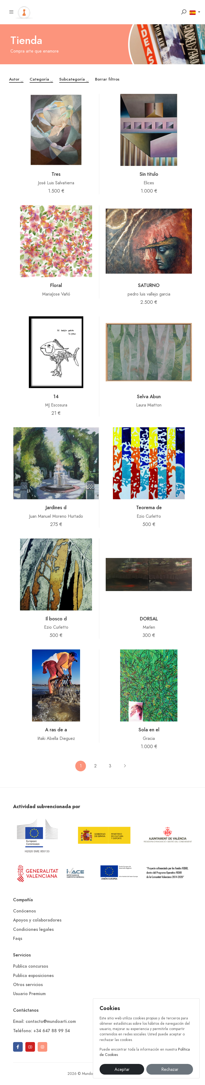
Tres (56, 174)
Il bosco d (56, 618)
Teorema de (149, 507)
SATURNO (149, 285)
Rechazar (169, 1069)
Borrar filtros (107, 79)
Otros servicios (28, 985)
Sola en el (149, 729)
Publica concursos (30, 966)
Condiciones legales (33, 929)
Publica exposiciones (33, 976)
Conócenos (24, 911)
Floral (56, 285)
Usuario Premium (29, 994)
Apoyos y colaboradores (37, 920)
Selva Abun (149, 396)
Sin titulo (149, 174)
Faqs (17, 939)
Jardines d (56, 507)
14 (56, 396)
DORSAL (149, 618)
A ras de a (56, 729)
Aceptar (122, 1069)
